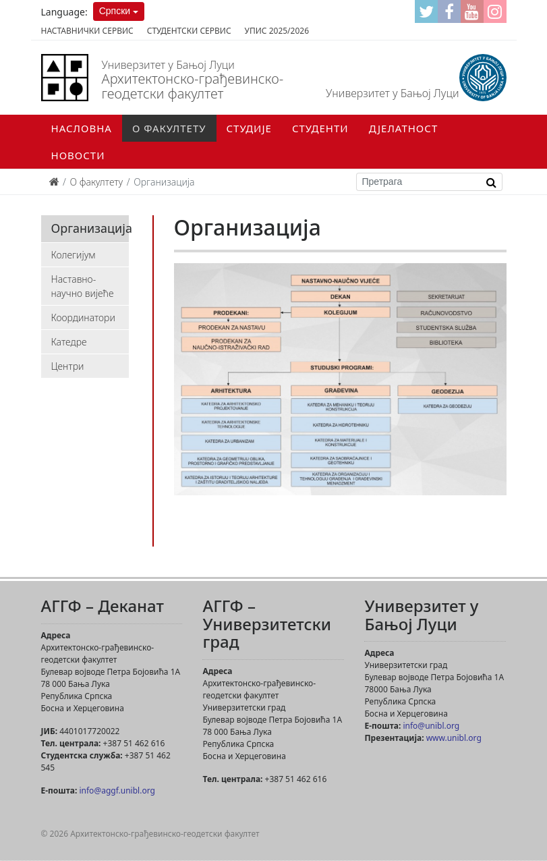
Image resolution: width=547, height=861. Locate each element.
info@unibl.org (431, 725)
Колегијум (73, 254)
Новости (78, 155)
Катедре (69, 341)
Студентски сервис (189, 30)
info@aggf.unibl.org (116, 790)
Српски (114, 10)
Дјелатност (403, 128)
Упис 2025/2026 (277, 30)
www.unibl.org (454, 738)
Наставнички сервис (87, 30)
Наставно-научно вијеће (82, 286)
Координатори (83, 317)
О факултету (169, 128)
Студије (249, 128)
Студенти (320, 128)
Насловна (81, 128)
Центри (67, 366)
